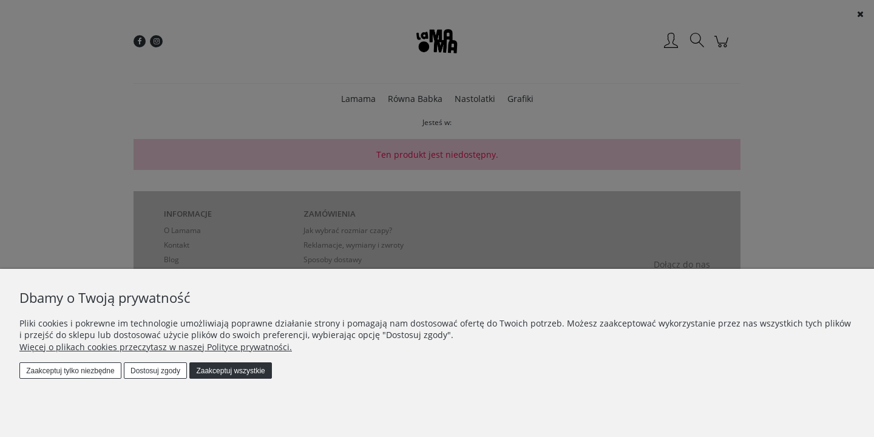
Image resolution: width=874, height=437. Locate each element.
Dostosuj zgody (155, 371)
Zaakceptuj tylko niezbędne (70, 371)
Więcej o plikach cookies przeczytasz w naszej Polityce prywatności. (155, 347)
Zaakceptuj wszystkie (230, 371)
